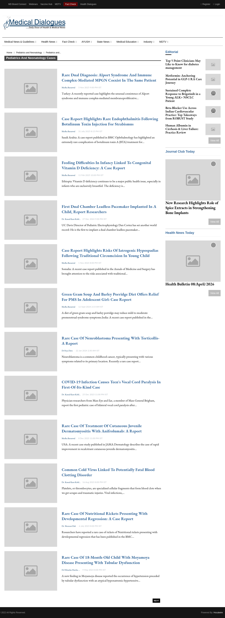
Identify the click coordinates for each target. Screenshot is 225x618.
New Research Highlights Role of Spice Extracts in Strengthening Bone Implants (191, 207)
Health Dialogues (88, 4)
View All (214, 140)
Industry (148, 41)
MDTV (58, 4)
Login (216, 4)
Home (9, 52)
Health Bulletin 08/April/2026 (189, 284)
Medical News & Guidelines (19, 41)
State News (103, 41)
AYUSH (86, 41)
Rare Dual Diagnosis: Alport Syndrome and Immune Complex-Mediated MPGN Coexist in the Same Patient (109, 77)
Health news (48, 41)
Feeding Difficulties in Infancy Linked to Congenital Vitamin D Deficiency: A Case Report (106, 165)
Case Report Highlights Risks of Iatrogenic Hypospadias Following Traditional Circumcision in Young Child (110, 253)
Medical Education (127, 41)
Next (156, 601)
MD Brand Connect (17, 4)
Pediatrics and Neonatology (29, 52)
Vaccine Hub (46, 4)
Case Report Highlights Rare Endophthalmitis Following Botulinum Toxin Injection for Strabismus (110, 121)
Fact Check (70, 4)
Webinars (33, 4)
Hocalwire (218, 612)
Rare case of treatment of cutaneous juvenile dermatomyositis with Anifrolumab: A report (102, 428)
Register (205, 4)
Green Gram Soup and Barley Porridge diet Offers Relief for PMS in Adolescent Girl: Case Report (110, 297)
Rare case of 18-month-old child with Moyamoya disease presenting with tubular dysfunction (105, 560)
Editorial (171, 52)
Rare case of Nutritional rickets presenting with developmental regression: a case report (104, 516)
